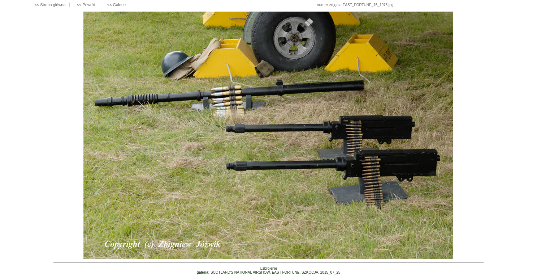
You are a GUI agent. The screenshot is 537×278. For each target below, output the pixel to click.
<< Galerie (116, 5)
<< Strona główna (49, 5)
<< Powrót (86, 5)
